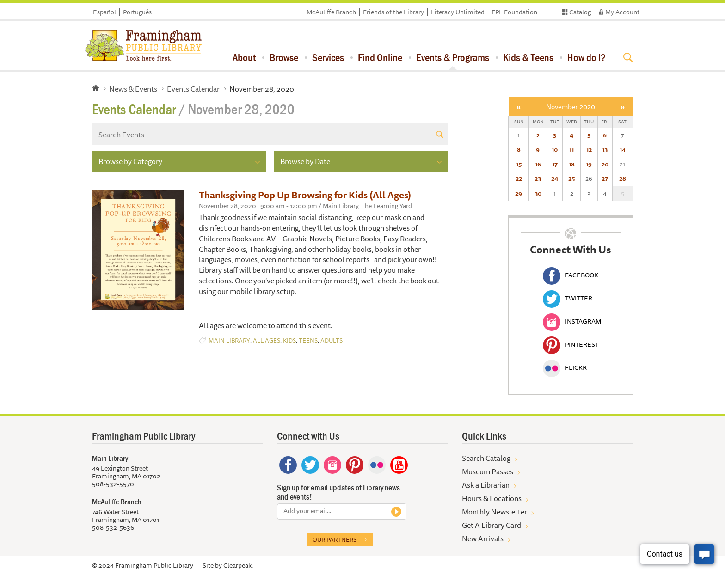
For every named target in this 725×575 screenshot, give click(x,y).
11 (571, 149)
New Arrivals (483, 538)
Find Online (380, 57)
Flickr (565, 367)
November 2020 (570, 106)
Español (104, 12)
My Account (622, 12)
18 (572, 164)
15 (519, 164)
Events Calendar (193, 88)
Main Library (229, 340)
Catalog (580, 12)
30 (538, 193)
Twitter (567, 298)
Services (328, 57)
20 (605, 164)
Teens (308, 340)
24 (554, 178)
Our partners (334, 539)
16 (538, 164)
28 (622, 178)
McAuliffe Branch (331, 12)
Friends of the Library (393, 12)
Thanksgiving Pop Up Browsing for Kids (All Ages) (305, 195)
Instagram (572, 321)
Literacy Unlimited (458, 12)
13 (605, 149)
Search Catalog (486, 458)
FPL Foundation (514, 12)
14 (623, 149)
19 (589, 164)
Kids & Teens (528, 57)
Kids (289, 340)
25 (571, 178)
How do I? (586, 57)
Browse (284, 57)
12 (589, 149)
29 (518, 193)
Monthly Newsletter (494, 512)
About (244, 57)
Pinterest (571, 344)
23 (538, 178)
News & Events (133, 88)
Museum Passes (487, 471)
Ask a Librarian (486, 485)
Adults (331, 340)
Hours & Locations (492, 498)
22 (519, 178)
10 (555, 149)
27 (605, 178)
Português (137, 12)
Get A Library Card (491, 525)
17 (555, 164)
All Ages (266, 340)
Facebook (570, 275)
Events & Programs (452, 57)
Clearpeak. (238, 565)
